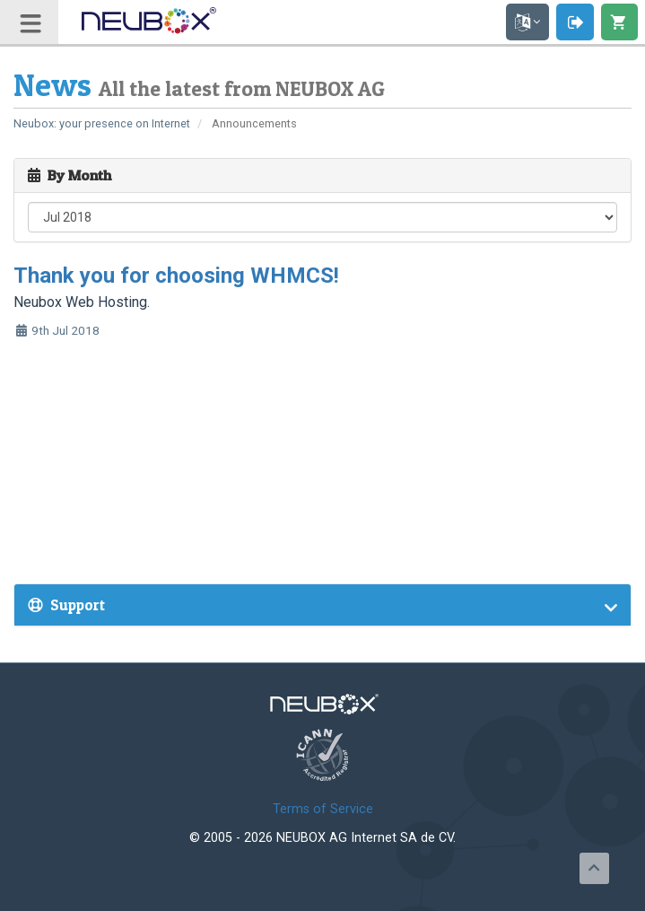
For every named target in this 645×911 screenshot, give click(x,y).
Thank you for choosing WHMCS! (176, 275)
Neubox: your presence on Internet (101, 123)
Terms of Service (323, 809)
